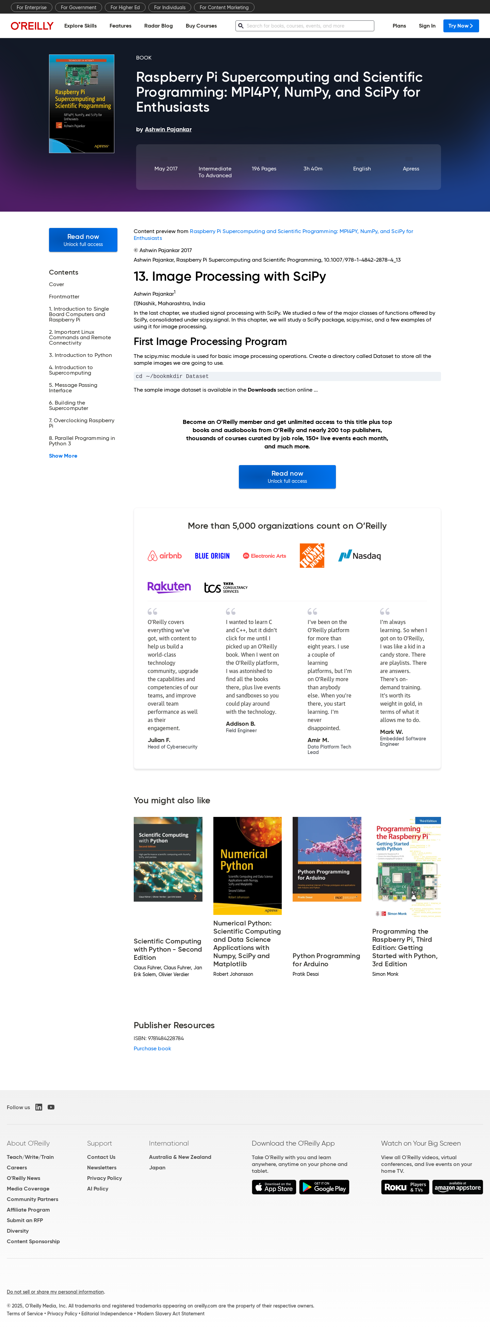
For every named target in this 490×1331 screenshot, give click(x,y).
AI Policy (97, 1189)
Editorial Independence (107, 1314)
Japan (157, 1168)
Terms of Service (25, 1314)
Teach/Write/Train (30, 1157)
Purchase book (152, 1049)
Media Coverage (28, 1189)
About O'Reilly (28, 1144)
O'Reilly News (23, 1178)
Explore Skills (80, 25)
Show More (63, 456)
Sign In (427, 25)
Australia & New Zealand (180, 1157)
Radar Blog (158, 25)
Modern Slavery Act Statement (171, 1314)
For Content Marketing (224, 7)
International (169, 1144)
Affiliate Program (28, 1210)
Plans (399, 25)
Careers (17, 1168)
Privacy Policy (104, 1178)
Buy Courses (201, 25)
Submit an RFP (25, 1221)
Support (99, 1144)
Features (120, 25)
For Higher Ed (125, 7)
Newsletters (101, 1168)
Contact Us (101, 1157)
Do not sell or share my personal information (55, 1292)
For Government (78, 7)
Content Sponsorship (33, 1242)
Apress (411, 168)
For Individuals (169, 7)
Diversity (18, 1231)
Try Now (461, 25)
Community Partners (32, 1199)
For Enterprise (32, 7)
